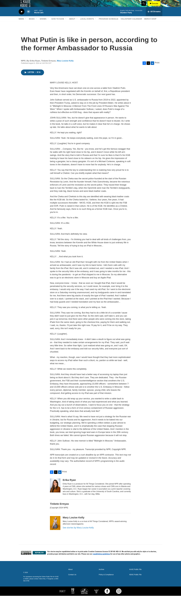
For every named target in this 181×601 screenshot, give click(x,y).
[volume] (28, 16)
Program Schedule (108, 24)
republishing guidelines (101, 559)
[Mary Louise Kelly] (55, 528)
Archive (101, 575)
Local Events (87, 24)
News (21, 24)
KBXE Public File (135, 580)
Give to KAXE (57, 24)
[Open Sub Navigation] (26, 24)
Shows (43, 24)
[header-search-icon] (144, 6)
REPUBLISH (39, 558)
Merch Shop (150, 24)
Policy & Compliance (106, 580)
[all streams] (154, 16)
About (72, 24)
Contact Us (72, 580)
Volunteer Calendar (131, 24)
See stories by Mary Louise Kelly (78, 532)
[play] (21, 17)
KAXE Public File (135, 575)
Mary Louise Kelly (65, 66)
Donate (156, 6)
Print (157, 67)
